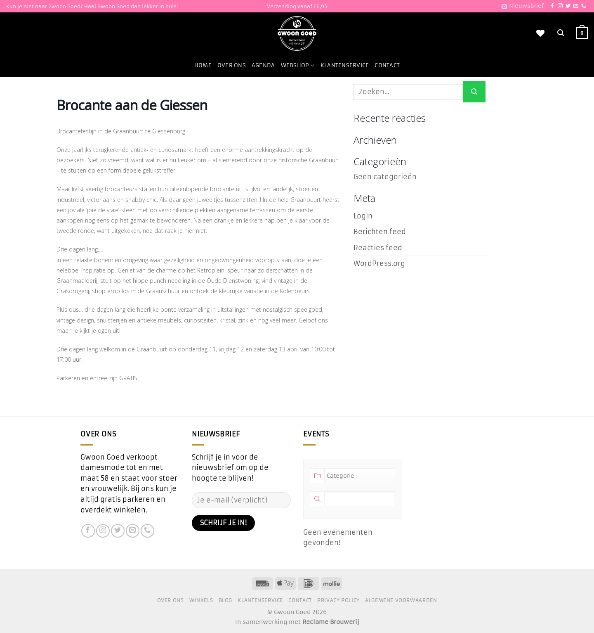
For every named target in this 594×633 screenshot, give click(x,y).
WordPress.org (379, 263)
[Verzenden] (474, 91)
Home (203, 65)
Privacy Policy (338, 600)
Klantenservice (345, 65)
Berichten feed (380, 232)
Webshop (298, 65)
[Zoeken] (560, 33)
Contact (387, 65)
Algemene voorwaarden (401, 600)
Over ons (231, 65)
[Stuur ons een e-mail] (575, 6)
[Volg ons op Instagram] (560, 6)
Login (363, 216)
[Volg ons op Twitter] (568, 6)
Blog (225, 600)
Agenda (263, 65)
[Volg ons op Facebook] (552, 6)
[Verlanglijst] (540, 33)
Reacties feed (378, 248)
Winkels (201, 600)
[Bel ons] (583, 6)
